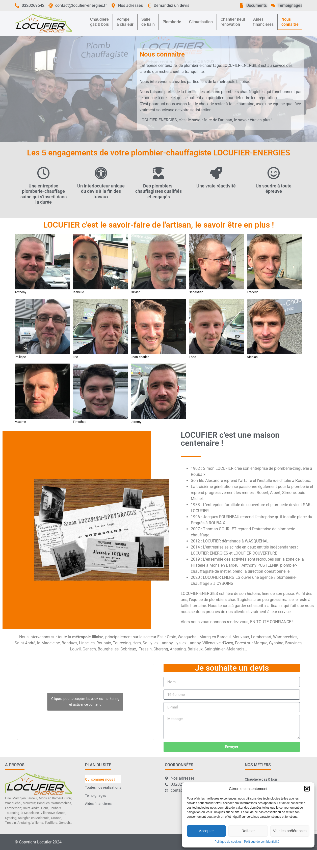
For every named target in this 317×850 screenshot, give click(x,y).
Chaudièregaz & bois (99, 22)
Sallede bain (148, 22)
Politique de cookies (228, 841)
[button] (306, 788)
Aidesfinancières (263, 22)
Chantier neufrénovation (233, 22)
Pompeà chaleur (125, 22)
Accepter (206, 831)
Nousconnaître (290, 22)
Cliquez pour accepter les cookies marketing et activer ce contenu (85, 701)
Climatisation (201, 21)
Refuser (248, 831)
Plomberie (172, 21)
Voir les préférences (290, 831)
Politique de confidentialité (261, 841)
